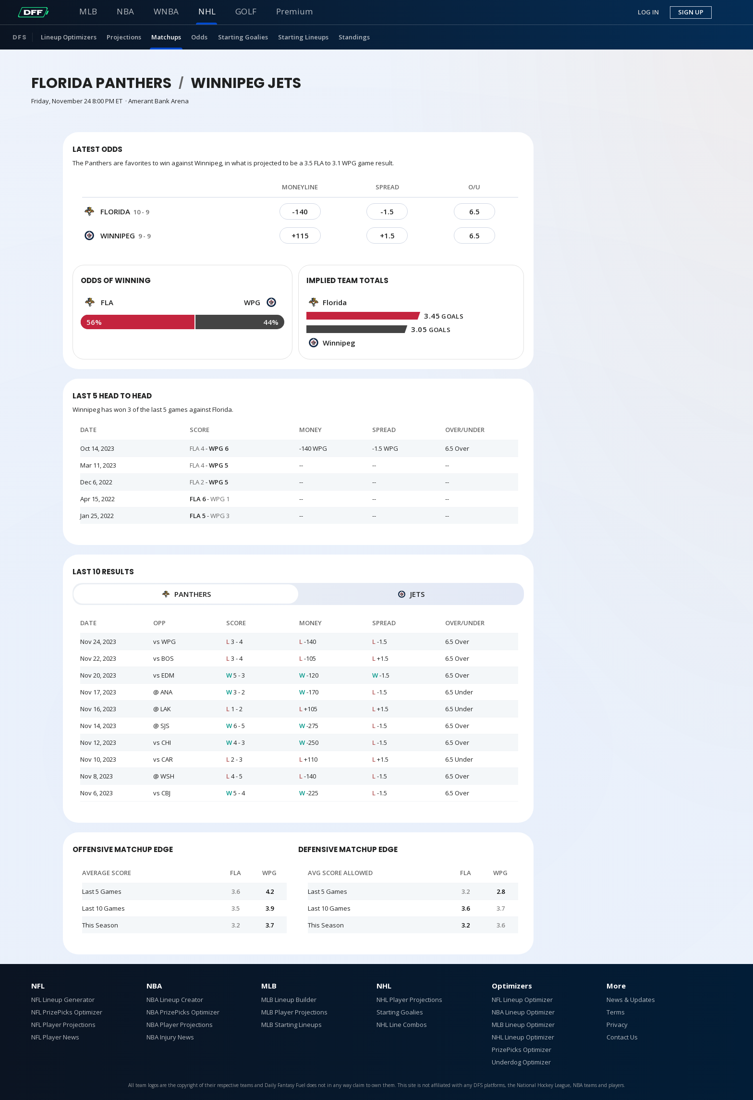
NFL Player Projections (63, 1024)
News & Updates (631, 999)
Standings (354, 37)
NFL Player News (55, 1037)
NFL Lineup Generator (63, 999)
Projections (124, 37)
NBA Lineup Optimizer (523, 1012)
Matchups (166, 37)
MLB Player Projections (294, 1012)
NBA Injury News (170, 1037)
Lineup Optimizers (69, 37)
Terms (616, 1012)
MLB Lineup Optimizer (523, 1024)
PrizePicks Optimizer (521, 1049)
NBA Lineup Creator (174, 999)
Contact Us (622, 1037)
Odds (199, 37)
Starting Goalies (243, 37)
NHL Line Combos (401, 1024)
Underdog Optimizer (521, 1062)
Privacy (617, 1024)
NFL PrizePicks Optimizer (66, 1012)
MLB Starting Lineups (291, 1024)
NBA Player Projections (179, 1024)
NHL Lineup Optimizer (523, 1037)
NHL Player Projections (409, 999)
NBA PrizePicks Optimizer (182, 1012)
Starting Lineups (303, 37)
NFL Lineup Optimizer (522, 999)
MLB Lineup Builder (288, 999)
